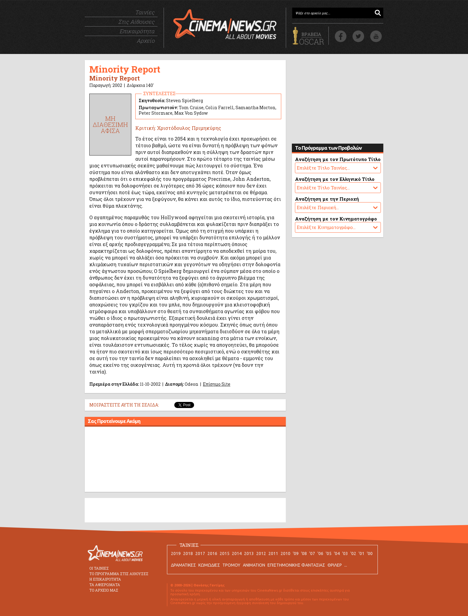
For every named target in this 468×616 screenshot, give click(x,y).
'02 (353, 553)
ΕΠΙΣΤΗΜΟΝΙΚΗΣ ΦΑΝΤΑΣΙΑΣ (296, 565)
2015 (224, 553)
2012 (261, 553)
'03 (345, 553)
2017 (200, 553)
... (345, 565)
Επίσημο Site (216, 384)
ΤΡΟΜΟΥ (231, 565)
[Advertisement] (185, 460)
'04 (337, 553)
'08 (304, 553)
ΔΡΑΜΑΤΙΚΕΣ (183, 565)
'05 (329, 553)
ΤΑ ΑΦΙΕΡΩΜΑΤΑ (104, 584)
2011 (273, 553)
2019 (176, 553)
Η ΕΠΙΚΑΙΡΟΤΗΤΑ (105, 579)
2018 (188, 553)
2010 (285, 553)
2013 (249, 553)
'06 (320, 553)
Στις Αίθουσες (136, 21)
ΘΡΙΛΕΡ (335, 565)
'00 (370, 553)
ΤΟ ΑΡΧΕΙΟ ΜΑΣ (103, 590)
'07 (312, 553)
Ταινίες (144, 12)
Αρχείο (145, 40)
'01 (361, 553)
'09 (296, 553)
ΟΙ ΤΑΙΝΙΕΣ (99, 568)
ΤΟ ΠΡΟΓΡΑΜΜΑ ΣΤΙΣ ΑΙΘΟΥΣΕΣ (118, 573)
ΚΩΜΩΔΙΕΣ (209, 565)
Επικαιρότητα (136, 31)
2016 (212, 553)
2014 (237, 553)
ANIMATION (254, 565)
